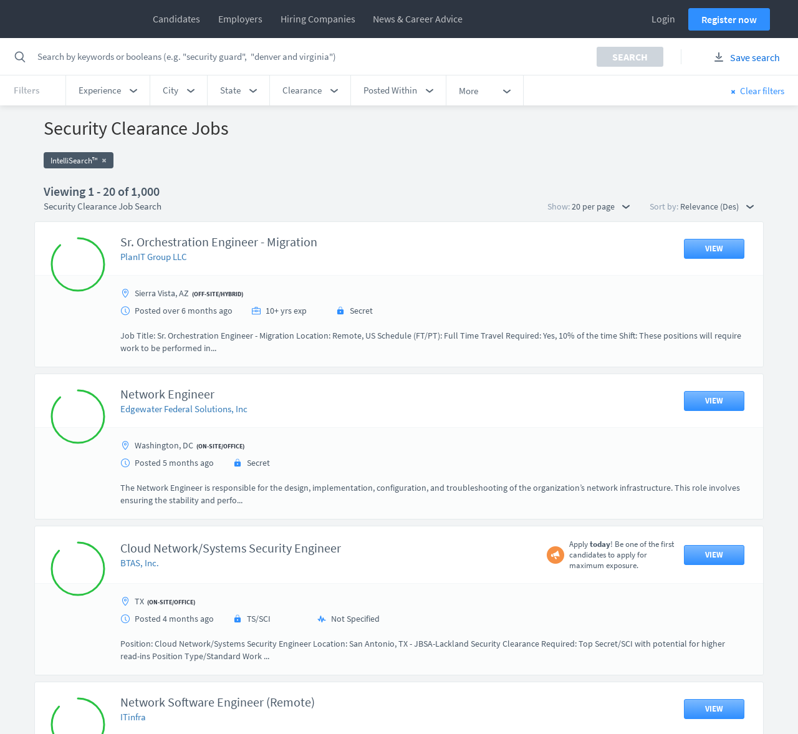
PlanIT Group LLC (153, 257)
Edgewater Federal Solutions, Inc (184, 409)
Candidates (176, 18)
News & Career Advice (418, 18)
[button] (108, 90)
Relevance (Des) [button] (717, 206)
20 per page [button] (601, 206)
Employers (240, 18)
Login (663, 18)
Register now (729, 19)
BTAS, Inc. (139, 563)
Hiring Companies (318, 18)
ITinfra (133, 717)
